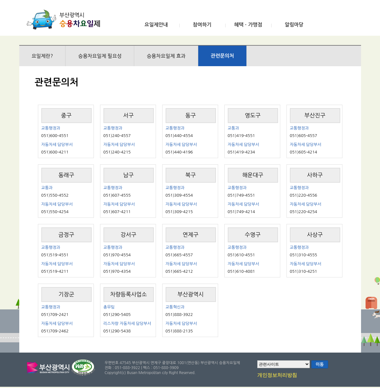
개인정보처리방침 (277, 375)
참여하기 (202, 24)
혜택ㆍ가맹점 (248, 24)
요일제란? (42, 55)
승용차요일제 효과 (166, 55)
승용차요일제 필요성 (99, 55)
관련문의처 (222, 55)
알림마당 (294, 24)
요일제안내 (156, 24)
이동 (320, 364)
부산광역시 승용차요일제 (65, 19)
